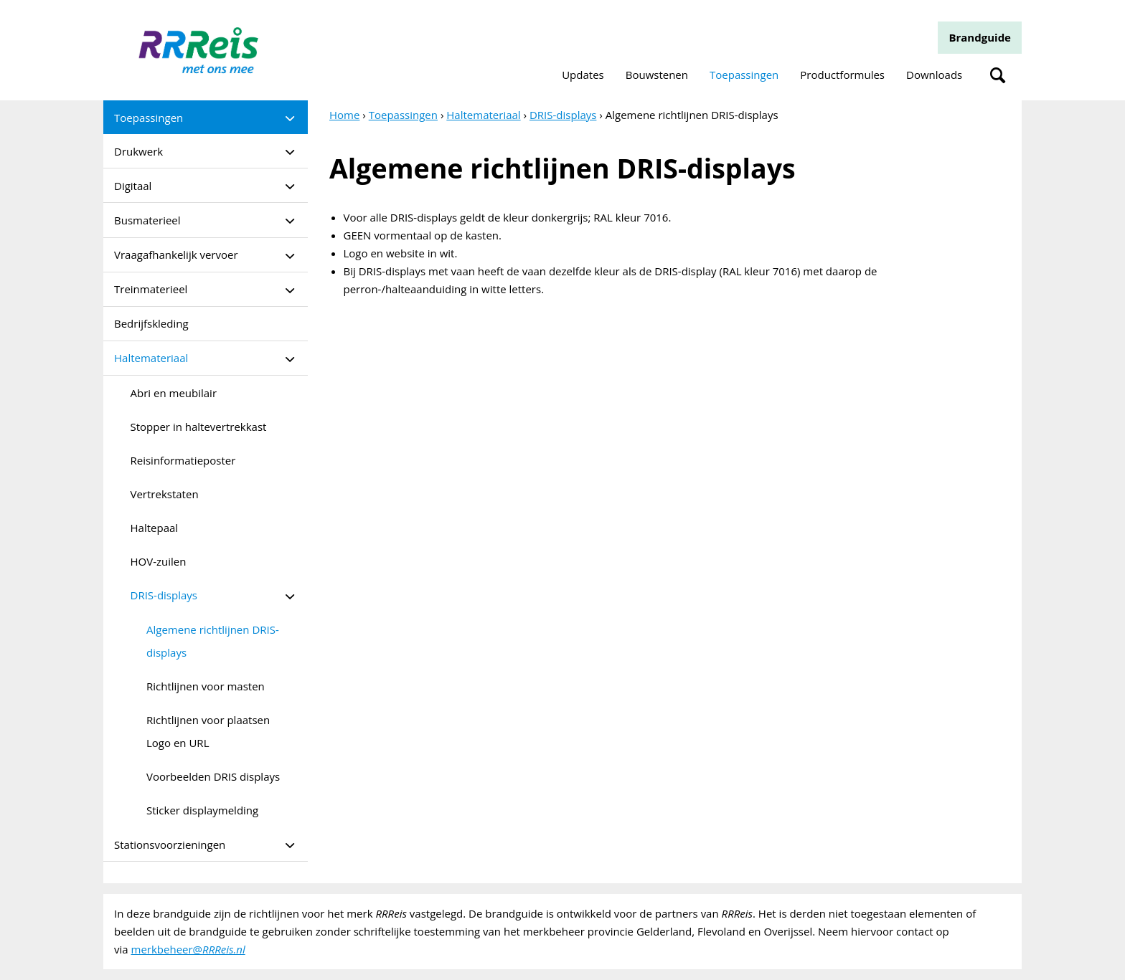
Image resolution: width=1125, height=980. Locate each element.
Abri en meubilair (174, 393)
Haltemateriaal (151, 358)
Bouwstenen (657, 74)
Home (344, 115)
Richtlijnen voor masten (205, 686)
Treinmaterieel (150, 289)
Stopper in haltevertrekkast (199, 426)
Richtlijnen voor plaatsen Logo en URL (208, 731)
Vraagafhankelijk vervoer (176, 254)
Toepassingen (744, 74)
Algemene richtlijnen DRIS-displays (212, 641)
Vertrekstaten (165, 494)
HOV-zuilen (159, 561)
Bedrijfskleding (151, 323)
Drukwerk (138, 151)
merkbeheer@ (188, 949)
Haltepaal (155, 527)
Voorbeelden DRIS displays (213, 776)
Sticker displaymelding (202, 810)
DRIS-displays (164, 595)
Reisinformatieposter (183, 460)
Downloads (934, 74)
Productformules (842, 74)
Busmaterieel (147, 220)
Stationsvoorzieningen (169, 844)
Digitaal (132, 186)
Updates (583, 74)
